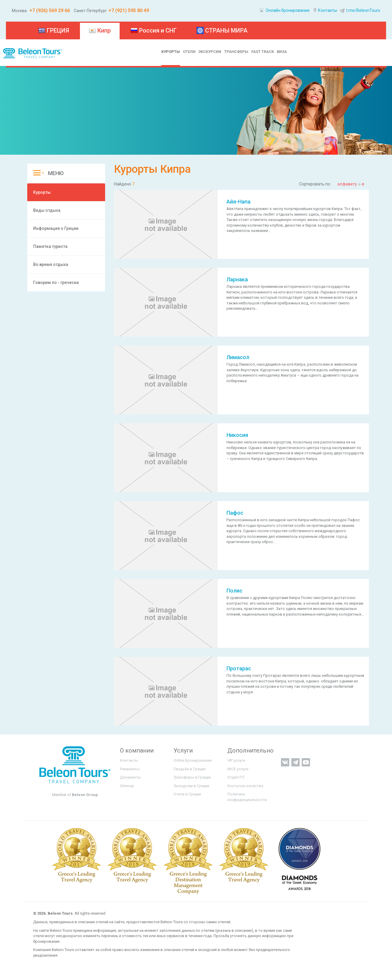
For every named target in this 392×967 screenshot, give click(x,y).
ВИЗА (282, 51)
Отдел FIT (236, 777)
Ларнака (237, 279)
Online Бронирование (192, 760)
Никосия (237, 435)
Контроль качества (245, 786)
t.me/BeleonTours (359, 10)
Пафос (234, 513)
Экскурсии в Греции (191, 786)
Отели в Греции (187, 794)
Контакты (325, 10)
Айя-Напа (238, 201)
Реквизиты (130, 769)
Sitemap (127, 786)
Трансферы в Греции (192, 777)
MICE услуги (237, 769)
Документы (130, 777)
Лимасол (237, 357)
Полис (234, 590)
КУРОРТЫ (170, 51)
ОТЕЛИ (189, 51)
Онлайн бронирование (285, 10)
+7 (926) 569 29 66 (49, 10)
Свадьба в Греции (189, 769)
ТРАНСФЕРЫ (236, 51)
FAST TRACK (262, 51)
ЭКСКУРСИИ (209, 51)
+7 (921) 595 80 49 (128, 10)
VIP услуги (236, 760)
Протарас (238, 668)
